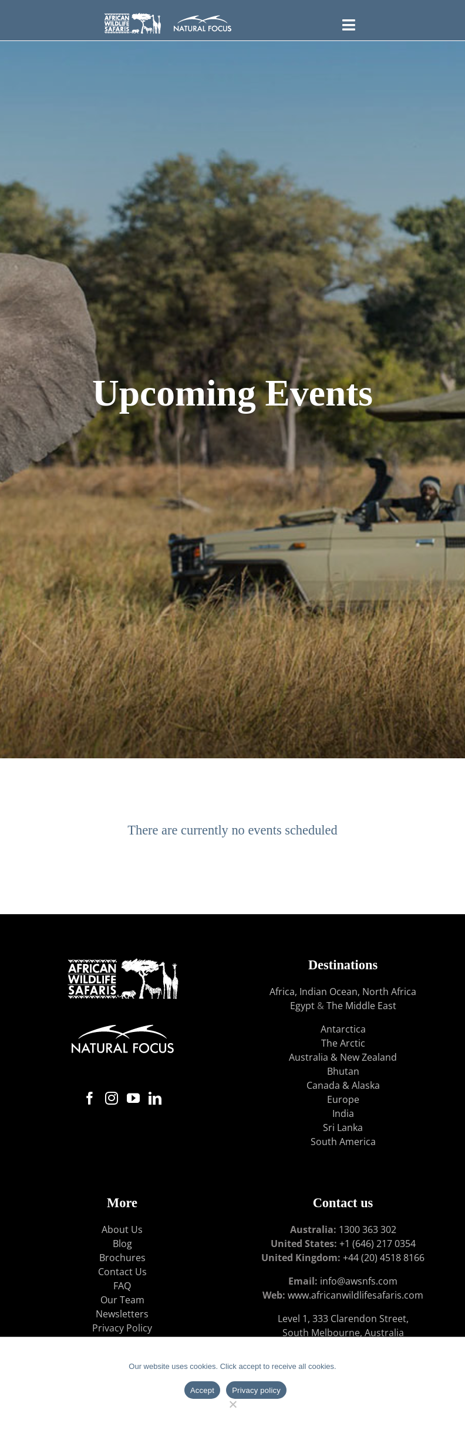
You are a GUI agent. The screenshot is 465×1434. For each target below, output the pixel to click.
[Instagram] (111, 1098)
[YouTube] (133, 1098)
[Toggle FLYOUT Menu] (348, 23)
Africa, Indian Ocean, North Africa (342, 991)
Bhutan (343, 1071)
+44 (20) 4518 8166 (383, 1257)
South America (343, 1141)
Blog (122, 1243)
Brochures (122, 1257)
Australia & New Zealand (343, 1057)
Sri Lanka (343, 1127)
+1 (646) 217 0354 (377, 1243)
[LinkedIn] (155, 1098)
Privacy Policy (122, 1327)
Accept (202, 1390)
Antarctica (343, 1029)
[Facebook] (89, 1098)
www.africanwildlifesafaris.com (355, 1295)
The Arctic (343, 1043)
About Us (122, 1229)
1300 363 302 (367, 1229)
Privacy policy (256, 1390)
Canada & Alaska (343, 1085)
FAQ (122, 1285)
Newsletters (122, 1313)
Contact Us (122, 1271)
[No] (232, 1402)
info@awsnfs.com (358, 1281)
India (343, 1113)
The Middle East (361, 1005)
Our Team (122, 1299)
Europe (343, 1099)
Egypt (302, 1005)
